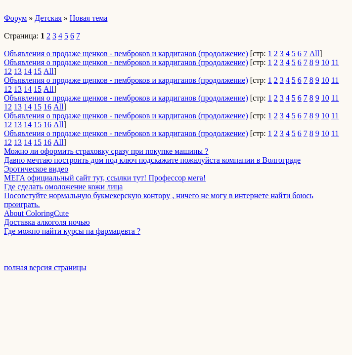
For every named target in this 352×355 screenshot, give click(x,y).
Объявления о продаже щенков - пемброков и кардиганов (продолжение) (126, 53)
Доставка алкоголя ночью (47, 222)
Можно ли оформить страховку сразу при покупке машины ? (106, 151)
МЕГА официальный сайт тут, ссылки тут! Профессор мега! (105, 178)
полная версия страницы (45, 267)
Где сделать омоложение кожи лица (63, 186)
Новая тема (89, 18)
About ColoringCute (36, 213)
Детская (48, 18)
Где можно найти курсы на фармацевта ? (72, 231)
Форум (15, 18)
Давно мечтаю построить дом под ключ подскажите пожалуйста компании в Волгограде (152, 160)
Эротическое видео (36, 169)
